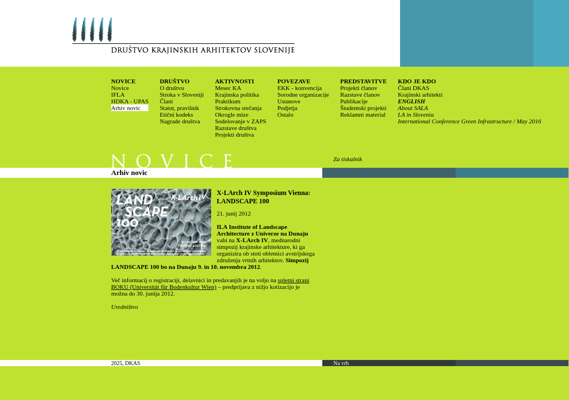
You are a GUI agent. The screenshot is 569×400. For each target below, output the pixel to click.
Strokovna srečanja (238, 107)
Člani (166, 101)
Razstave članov (360, 94)
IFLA (117, 94)
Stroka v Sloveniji (181, 94)
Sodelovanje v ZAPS (240, 121)
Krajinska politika (237, 94)
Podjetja (287, 107)
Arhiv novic (126, 107)
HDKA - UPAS (129, 101)
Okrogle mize (231, 114)
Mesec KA (228, 87)
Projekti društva (234, 134)
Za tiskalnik (347, 159)
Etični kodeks (176, 114)
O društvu (171, 87)
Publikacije (354, 101)
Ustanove (289, 101)
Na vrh (341, 363)
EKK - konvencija (299, 87)
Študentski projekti (363, 107)
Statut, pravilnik (179, 107)
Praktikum (228, 101)
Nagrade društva (179, 121)
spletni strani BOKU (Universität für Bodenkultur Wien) (210, 283)
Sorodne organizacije (303, 94)
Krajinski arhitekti (420, 94)
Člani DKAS (414, 87)
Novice (120, 87)
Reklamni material (363, 114)
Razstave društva (236, 127)
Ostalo (285, 114)
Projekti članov (358, 87)
